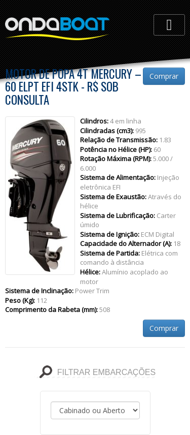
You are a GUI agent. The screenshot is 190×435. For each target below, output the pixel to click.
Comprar (163, 76)
